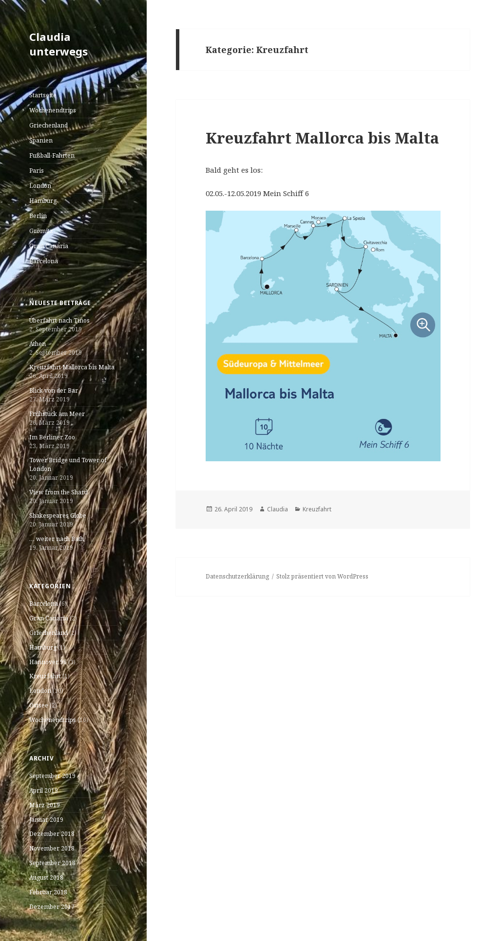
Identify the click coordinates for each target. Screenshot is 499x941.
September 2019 (52, 776)
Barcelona (43, 261)
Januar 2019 (46, 819)
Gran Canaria (48, 246)
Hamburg (43, 201)
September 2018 (52, 863)
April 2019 (43, 790)
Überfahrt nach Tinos (59, 320)
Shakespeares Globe (57, 515)
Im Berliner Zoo (52, 437)
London (40, 185)
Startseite (43, 95)
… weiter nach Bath (56, 539)
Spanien (41, 140)
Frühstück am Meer (57, 414)
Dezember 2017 (52, 907)
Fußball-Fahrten (52, 155)
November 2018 (52, 848)
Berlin (38, 216)
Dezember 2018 (52, 834)
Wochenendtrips (52, 110)
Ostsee (38, 705)
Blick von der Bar (53, 390)
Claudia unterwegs (58, 43)
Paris (36, 170)
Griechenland (48, 125)
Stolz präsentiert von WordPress (322, 576)
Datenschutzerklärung (237, 576)
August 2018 (46, 877)
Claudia (277, 509)
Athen (37, 344)
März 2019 (44, 805)
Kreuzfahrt (45, 676)
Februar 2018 (48, 892)
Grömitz (41, 231)
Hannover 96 (48, 662)
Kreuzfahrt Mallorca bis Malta (72, 367)
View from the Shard (58, 492)
